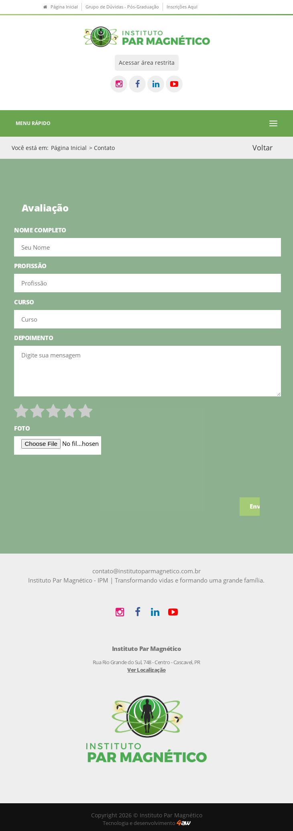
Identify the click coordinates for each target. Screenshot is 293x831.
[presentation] (75, 476)
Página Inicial (69, 148)
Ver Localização (146, 669)
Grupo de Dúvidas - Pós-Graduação (122, 7)
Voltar (262, 147)
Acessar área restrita (147, 62)
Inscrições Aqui (182, 7)
